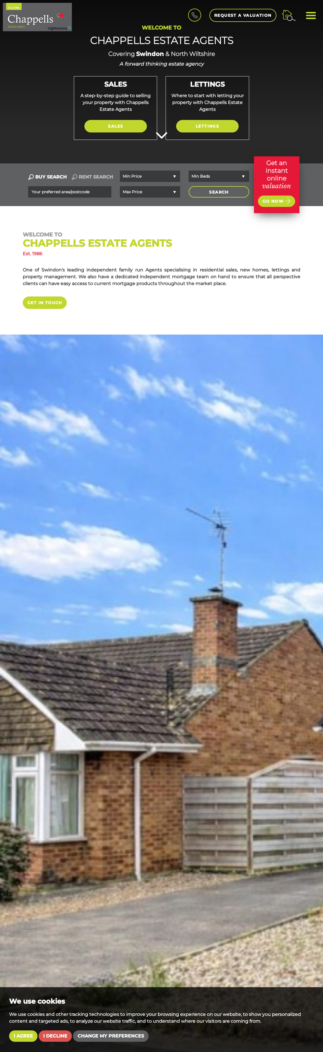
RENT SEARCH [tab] (92, 177)
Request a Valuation (243, 15)
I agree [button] (23, 1036)
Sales (115, 126)
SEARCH (218, 192)
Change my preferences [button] (111, 1036)
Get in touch (44, 302)
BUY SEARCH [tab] (47, 177)
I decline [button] (55, 1036)
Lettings (207, 126)
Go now (276, 201)
